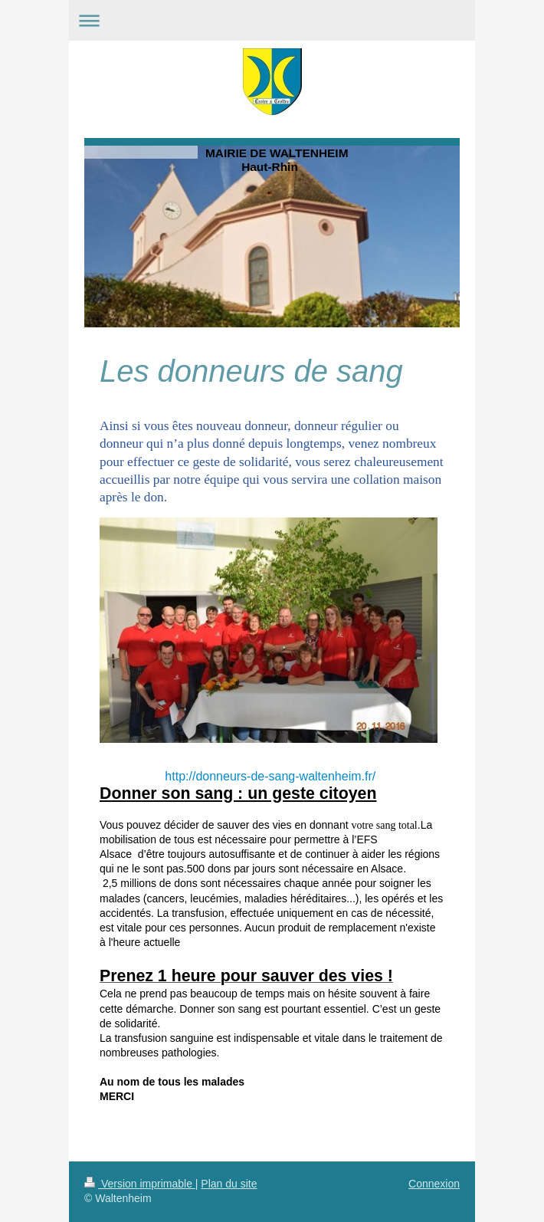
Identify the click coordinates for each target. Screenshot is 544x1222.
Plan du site (229, 1184)
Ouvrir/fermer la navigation (272, 20)
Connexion (434, 1184)
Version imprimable (139, 1184)
